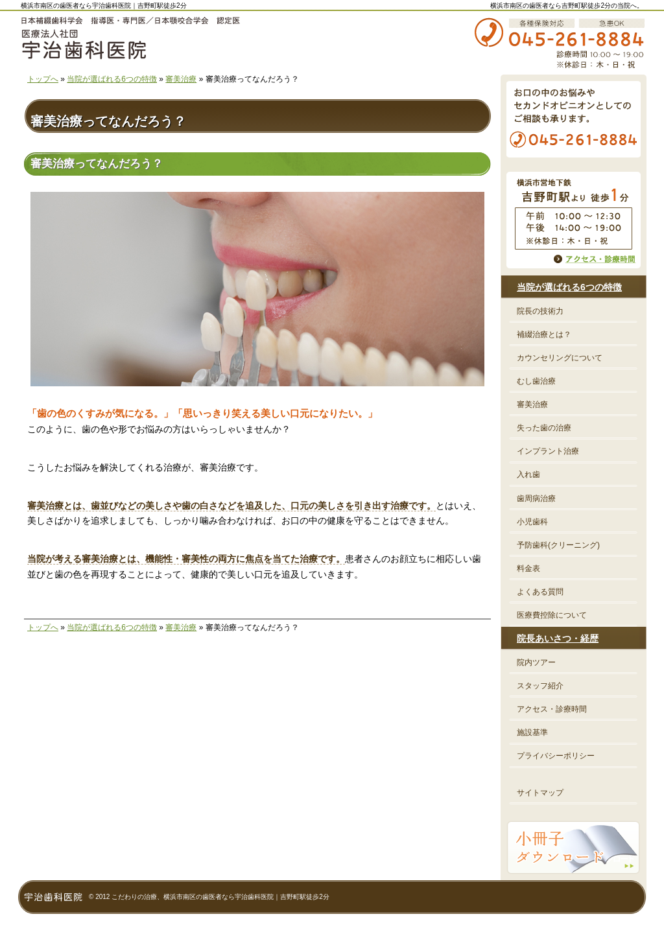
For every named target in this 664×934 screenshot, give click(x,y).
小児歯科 (532, 521)
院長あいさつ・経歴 (558, 638)
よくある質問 (540, 591)
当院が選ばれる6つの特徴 (112, 79)
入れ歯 (528, 474)
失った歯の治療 (544, 427)
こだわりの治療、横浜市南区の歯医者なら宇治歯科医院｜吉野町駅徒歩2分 (220, 896)
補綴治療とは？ (544, 334)
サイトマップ (540, 792)
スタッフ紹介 (540, 685)
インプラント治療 (548, 451)
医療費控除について (552, 615)
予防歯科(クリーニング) (558, 545)
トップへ (42, 79)
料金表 (528, 568)
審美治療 (180, 79)
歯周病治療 (536, 498)
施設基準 (532, 732)
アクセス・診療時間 (552, 709)
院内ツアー (536, 662)
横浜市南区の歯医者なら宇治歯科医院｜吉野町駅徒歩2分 (104, 5)
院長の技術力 (540, 311)
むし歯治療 (536, 381)
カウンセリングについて (559, 357)
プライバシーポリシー (556, 755)
